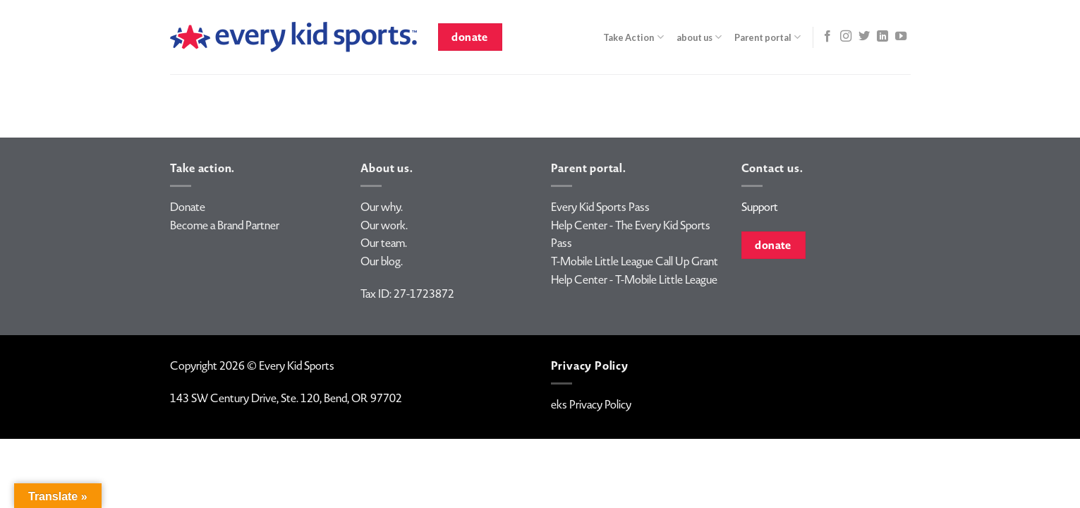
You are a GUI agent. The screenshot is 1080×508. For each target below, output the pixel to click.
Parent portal (767, 37)
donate (469, 37)
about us (699, 37)
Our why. (381, 207)
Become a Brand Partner (224, 225)
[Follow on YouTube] (900, 36)
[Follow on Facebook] (827, 36)
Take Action (633, 37)
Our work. (384, 225)
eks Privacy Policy (591, 404)
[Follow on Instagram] (845, 36)
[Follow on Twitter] (864, 36)
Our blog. (381, 261)
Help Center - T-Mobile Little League (634, 279)
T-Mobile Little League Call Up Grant (634, 261)
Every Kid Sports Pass (600, 207)
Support (759, 207)
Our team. (383, 243)
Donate (187, 207)
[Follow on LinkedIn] (882, 36)
